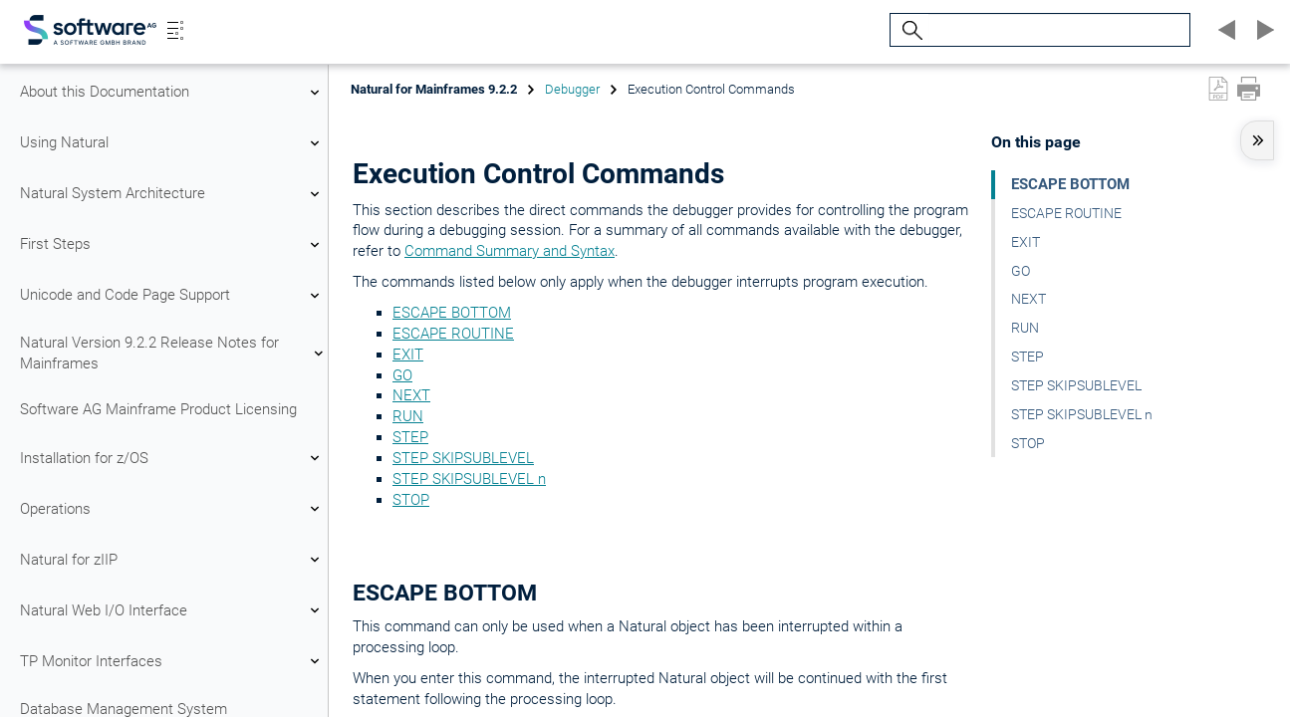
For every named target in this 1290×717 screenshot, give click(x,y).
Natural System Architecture (172, 194)
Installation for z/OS (172, 458)
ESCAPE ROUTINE (453, 334)
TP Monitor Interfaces (172, 661)
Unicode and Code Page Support (172, 296)
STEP (410, 437)
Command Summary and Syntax (509, 251)
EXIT (407, 354)
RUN (407, 416)
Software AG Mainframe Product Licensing (158, 409)
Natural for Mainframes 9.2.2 (434, 89)
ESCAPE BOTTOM (451, 313)
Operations (172, 509)
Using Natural (172, 143)
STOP (410, 500)
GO (402, 375)
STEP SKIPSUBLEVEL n (469, 479)
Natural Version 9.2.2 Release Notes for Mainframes (172, 353)
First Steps (172, 245)
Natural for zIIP (172, 560)
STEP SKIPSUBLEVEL (463, 458)
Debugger (572, 89)
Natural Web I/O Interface (172, 610)
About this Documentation (172, 93)
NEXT (411, 395)
